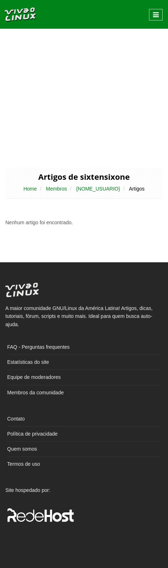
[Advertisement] (84, 97)
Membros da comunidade (35, 392)
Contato (16, 419)
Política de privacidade (32, 434)
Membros (56, 189)
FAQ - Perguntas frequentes (38, 347)
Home (30, 189)
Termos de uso (23, 464)
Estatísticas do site (28, 362)
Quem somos (22, 449)
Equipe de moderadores (34, 377)
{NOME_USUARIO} (98, 189)
